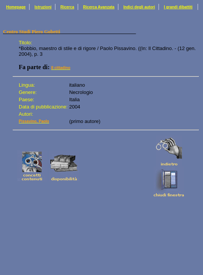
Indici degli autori (139, 7)
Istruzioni (42, 7)
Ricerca (67, 7)
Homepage (16, 7)
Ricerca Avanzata (98, 7)
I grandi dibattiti (178, 7)
